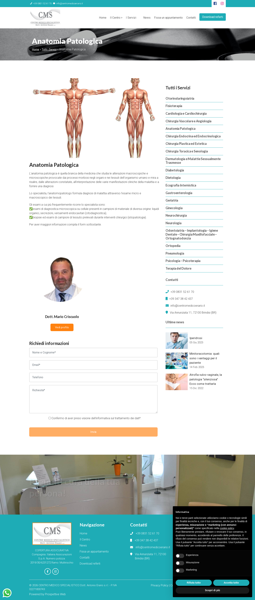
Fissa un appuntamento (168, 17)
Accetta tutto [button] (231, 582)
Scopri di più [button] (212, 590)
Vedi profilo (62, 327)
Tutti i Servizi (49, 49)
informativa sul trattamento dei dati (117, 418)
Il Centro (115, 17)
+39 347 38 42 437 (181, 298)
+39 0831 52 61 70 (41, 3)
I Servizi (131, 17)
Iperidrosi (195, 338)
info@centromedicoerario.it (68, 3)
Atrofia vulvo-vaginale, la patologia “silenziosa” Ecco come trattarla (205, 379)
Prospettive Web (55, 594)
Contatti (191, 17)
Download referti (212, 17)
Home (102, 17)
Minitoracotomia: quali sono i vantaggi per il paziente (204, 358)
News (147, 17)
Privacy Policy (159, 585)
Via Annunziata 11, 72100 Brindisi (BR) (193, 312)
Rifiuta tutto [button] (194, 582)
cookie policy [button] (227, 528)
